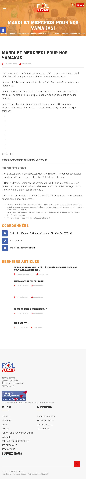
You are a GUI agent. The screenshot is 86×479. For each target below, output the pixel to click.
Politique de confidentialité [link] (38, 474)
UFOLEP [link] (5, 428)
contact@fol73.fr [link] (10, 380)
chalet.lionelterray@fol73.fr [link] (22, 247)
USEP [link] (4, 424)
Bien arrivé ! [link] (21, 323)
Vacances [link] (6, 420)
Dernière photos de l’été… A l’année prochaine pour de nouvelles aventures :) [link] (45, 268)
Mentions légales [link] (19, 474)
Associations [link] (8, 449)
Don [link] (80, 5)
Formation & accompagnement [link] (17, 432)
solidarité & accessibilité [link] (15, 441)
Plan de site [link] (43, 428)
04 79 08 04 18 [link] (16, 240)
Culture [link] (6, 437)
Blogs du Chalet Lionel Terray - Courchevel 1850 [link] (30, 34)
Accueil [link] (6, 416)
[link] (3, 30)
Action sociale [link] (9, 445)
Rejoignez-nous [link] (45, 420)
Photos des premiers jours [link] (29, 281)
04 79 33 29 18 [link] (8, 378)
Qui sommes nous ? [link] (46, 416)
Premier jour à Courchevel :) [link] (30, 309)
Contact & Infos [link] (45, 424)
